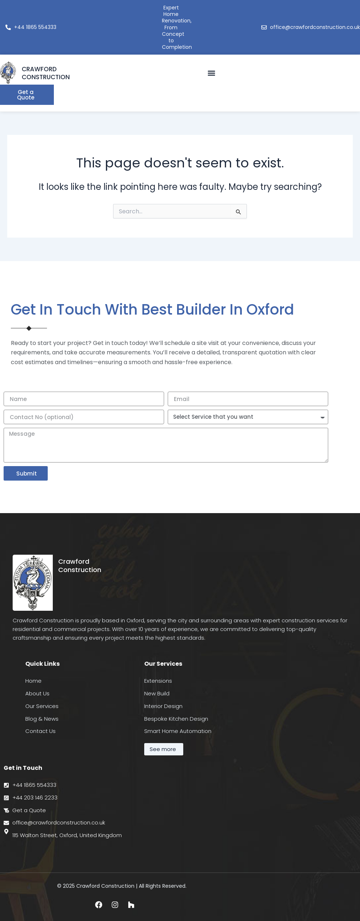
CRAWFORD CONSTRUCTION (46, 73)
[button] (212, 73)
